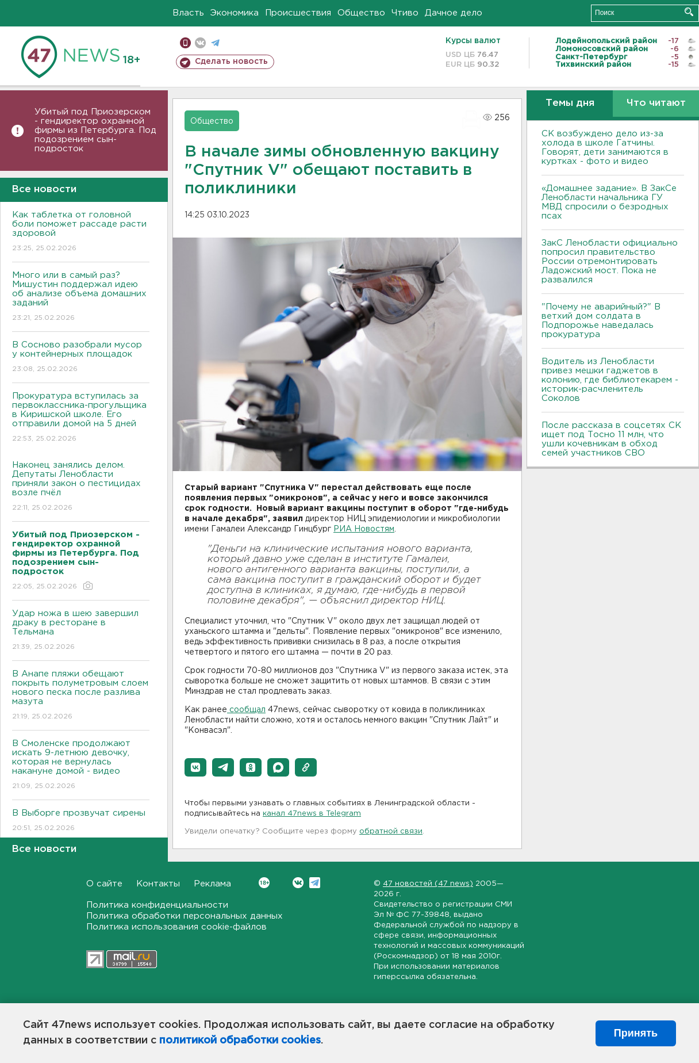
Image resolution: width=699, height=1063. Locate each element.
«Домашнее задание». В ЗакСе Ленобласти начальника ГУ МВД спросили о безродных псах (609, 202)
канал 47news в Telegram (312, 813)
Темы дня (570, 103)
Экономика (234, 13)
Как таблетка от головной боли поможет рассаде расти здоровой (80, 232)
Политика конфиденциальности (157, 905)
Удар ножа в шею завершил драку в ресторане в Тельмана (80, 631)
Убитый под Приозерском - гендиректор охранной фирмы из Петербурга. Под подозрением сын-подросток (95, 130)
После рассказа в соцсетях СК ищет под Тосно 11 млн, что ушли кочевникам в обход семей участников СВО (611, 439)
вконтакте (200, 42)
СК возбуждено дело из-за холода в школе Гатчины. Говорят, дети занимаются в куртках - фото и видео (605, 147)
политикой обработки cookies (240, 1040)
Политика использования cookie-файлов (176, 927)
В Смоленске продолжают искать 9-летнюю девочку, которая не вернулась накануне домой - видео (80, 765)
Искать (689, 11)
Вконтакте (264, 882)
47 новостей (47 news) (428, 884)
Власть (188, 13)
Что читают (656, 103)
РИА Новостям (363, 529)
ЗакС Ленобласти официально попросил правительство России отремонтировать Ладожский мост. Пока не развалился (609, 261)
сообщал (246, 709)
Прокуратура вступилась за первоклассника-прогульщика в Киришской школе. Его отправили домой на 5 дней (80, 417)
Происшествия (298, 13)
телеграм (215, 42)
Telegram (314, 882)
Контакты (158, 884)
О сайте (104, 884)
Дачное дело (453, 13)
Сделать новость (231, 61)
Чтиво (404, 13)
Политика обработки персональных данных (184, 916)
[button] (195, 767)
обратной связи (391, 831)
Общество (361, 13)
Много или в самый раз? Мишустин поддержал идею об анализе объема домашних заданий (80, 297)
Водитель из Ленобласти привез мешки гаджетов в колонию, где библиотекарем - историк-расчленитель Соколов (609, 380)
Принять (636, 1033)
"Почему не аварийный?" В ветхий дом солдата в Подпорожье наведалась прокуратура (600, 320)
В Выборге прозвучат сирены (80, 821)
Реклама (212, 884)
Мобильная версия (185, 42)
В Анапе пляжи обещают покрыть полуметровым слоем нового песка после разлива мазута (80, 695)
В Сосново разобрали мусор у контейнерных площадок (80, 357)
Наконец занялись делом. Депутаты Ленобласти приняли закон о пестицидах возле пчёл (80, 487)
